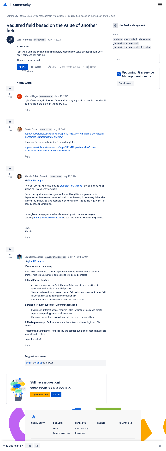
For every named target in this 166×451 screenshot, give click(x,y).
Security (131, 443)
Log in (29, 363)
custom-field (130, 39)
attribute (117, 39)
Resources (80, 433)
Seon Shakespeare (34, 257)
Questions (59, 16)
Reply (27, 109)
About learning (81, 428)
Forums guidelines (61, 433)
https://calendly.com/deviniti (48, 217)
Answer (22, 67)
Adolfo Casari (31, 129)
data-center (145, 39)
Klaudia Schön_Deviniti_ (36, 176)
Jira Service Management (39, 16)
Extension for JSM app (70, 185)
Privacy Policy (103, 443)
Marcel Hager (31, 96)
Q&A (22, 16)
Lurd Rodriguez (24, 39)
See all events (125, 83)
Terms (118, 443)
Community (22, 4)
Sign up (39, 363)
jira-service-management (125, 43)
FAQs (55, 428)
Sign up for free (40, 394)
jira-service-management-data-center (131, 47)
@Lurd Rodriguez (35, 180)
